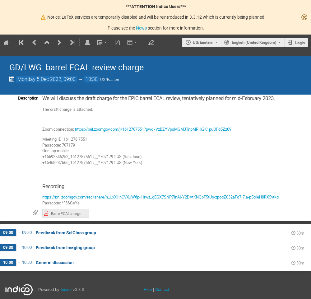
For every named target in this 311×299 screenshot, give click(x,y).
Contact (162, 289)
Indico (66, 289)
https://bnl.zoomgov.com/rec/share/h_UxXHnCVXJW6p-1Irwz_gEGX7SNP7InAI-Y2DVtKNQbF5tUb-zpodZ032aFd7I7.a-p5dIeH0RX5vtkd (161, 197)
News (141, 28)
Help (148, 289)
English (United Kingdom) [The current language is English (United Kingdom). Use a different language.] (254, 42)
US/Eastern (203, 42)
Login (300, 42)
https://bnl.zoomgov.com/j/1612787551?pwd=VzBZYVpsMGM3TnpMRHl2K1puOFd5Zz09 (153, 129)
